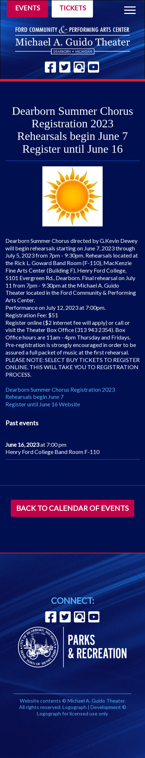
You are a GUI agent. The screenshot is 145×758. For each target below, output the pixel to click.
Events (27, 8)
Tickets (72, 8)
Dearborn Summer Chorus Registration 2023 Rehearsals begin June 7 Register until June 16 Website (60, 397)
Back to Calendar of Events (72, 508)
